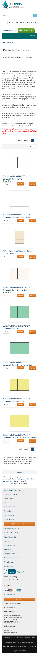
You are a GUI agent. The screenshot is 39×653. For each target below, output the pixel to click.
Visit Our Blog (8, 566)
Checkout (20, 22)
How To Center (9, 515)
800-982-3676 (9, 30)
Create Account (9, 519)
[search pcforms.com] (35, 15)
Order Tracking (9, 498)
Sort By (32, 146)
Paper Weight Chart (10, 537)
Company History (9, 554)
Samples (20, 184)
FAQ (5, 503)
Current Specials (9, 545)
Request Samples (10, 507)
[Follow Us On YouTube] (10, 579)
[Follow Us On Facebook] (6, 579)
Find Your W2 (8, 541)
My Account (31, 22)
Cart (11, 22)
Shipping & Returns (10, 494)
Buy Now (32, 184)
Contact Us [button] (20, 599)
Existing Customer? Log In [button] (19, 524)
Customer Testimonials (11, 558)
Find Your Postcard (22, 126)
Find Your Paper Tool (11, 533)
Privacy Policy (8, 511)
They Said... (19, 472)
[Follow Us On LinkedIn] (18, 579)
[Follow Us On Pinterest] (14, 579)
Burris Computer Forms (27, 638)
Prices (6, 184)
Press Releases (9, 562)
